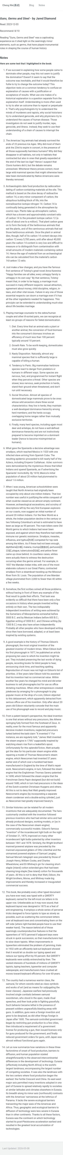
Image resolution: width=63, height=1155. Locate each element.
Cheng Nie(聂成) (11, 5)
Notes (42, 5)
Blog (31, 5)
